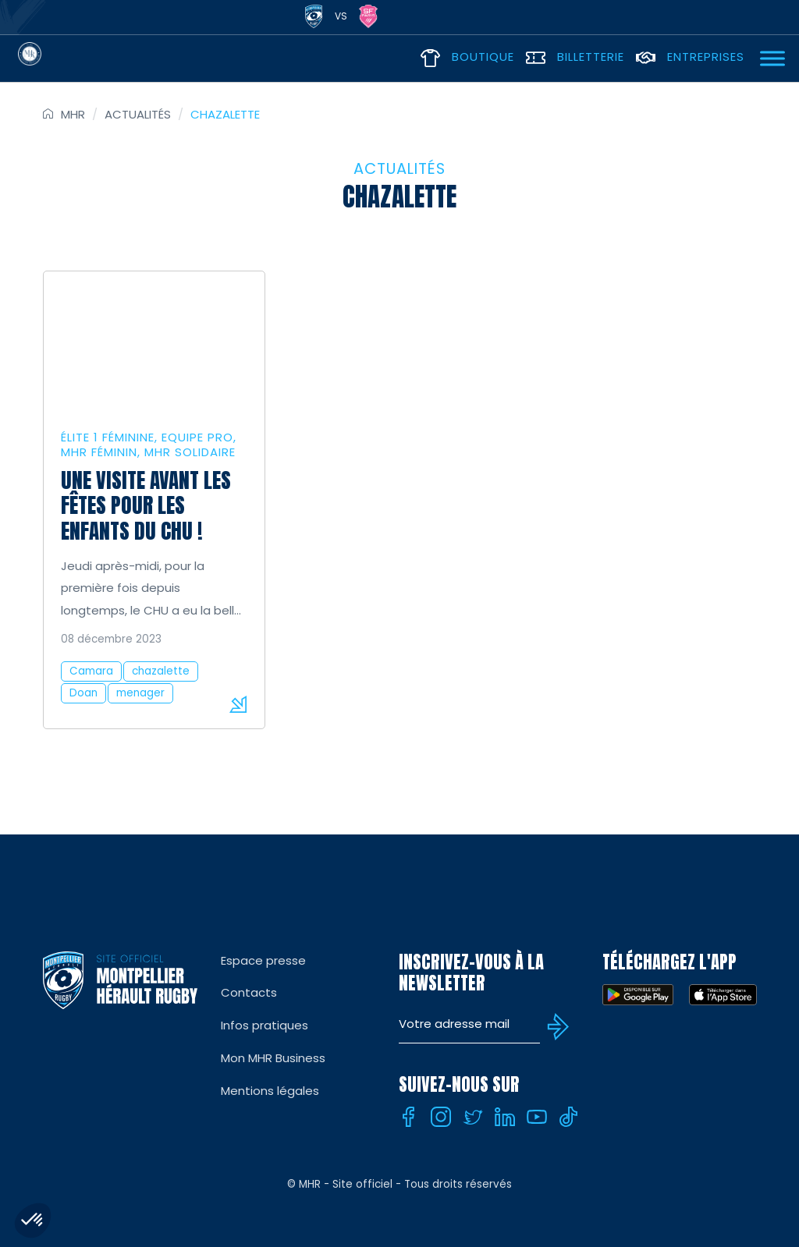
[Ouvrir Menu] (772, 58)
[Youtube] (537, 1117)
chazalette (161, 671)
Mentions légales (270, 1090)
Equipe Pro (197, 437)
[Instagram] (441, 1117)
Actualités (138, 114)
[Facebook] (409, 1117)
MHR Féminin (99, 452)
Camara (91, 671)
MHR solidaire (190, 452)
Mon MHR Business (273, 1058)
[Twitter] (473, 1117)
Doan (83, 692)
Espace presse (263, 960)
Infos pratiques (264, 1025)
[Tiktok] (569, 1117)
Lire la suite (238, 704)
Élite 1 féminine (107, 437)
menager (140, 692)
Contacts (249, 992)
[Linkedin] (505, 1117)
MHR (73, 114)
